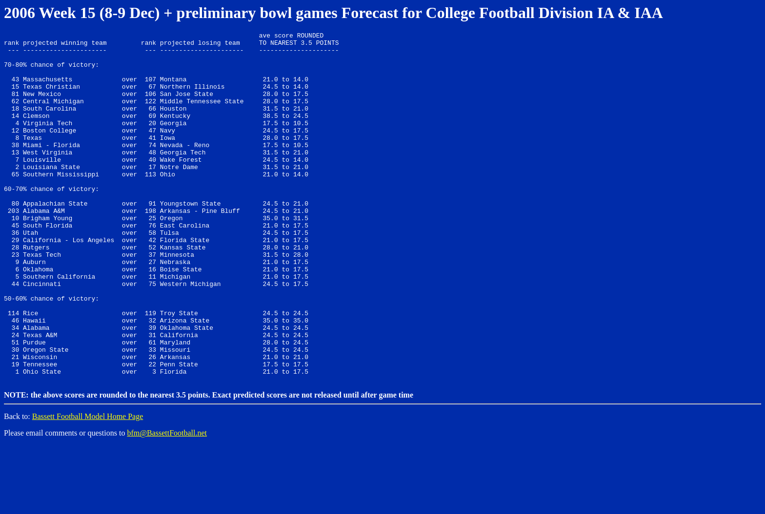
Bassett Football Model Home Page (87, 485)
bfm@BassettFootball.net (167, 501)
